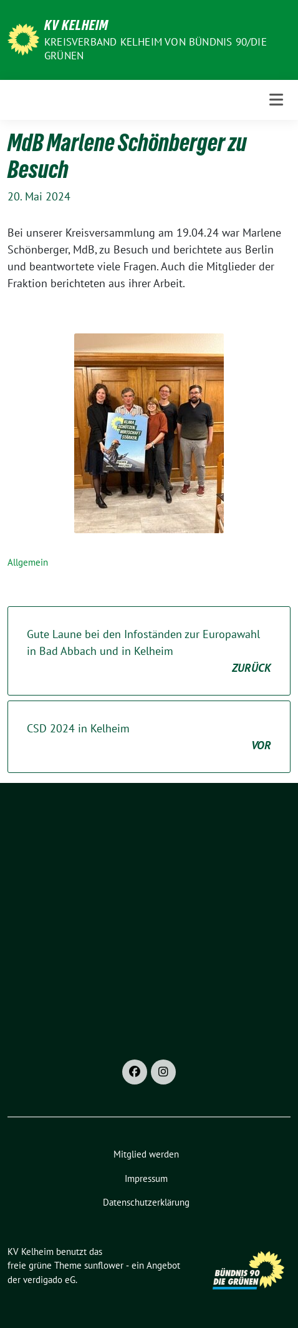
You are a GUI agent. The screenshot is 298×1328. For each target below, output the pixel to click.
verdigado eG (49, 1280)
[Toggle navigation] (276, 99)
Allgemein (27, 562)
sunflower (103, 1265)
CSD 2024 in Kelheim (149, 737)
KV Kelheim (76, 25)
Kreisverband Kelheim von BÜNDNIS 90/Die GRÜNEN (155, 48)
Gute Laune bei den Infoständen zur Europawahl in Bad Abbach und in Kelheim (149, 651)
